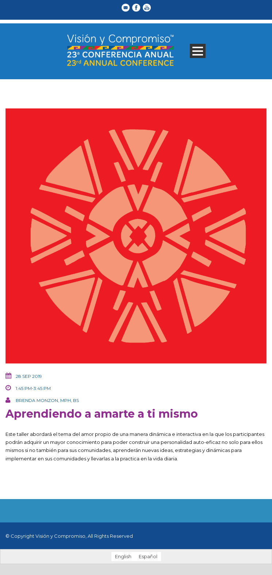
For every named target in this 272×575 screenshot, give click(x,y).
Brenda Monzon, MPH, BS (47, 400)
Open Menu (198, 51)
